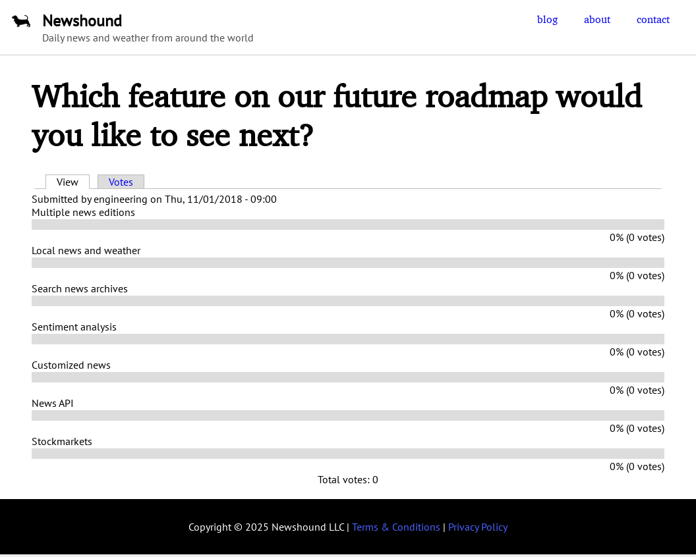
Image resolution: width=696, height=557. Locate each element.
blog (547, 19)
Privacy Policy (478, 526)
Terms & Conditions (396, 526)
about (597, 19)
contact (653, 19)
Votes (121, 181)
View (73, 181)
